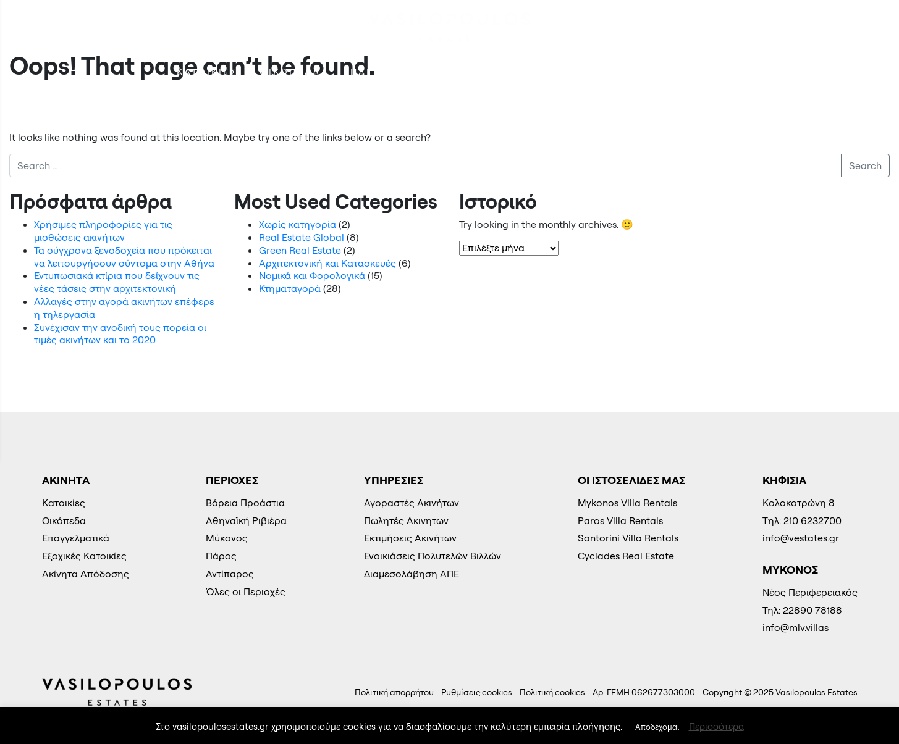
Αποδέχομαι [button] (657, 727)
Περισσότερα (716, 726)
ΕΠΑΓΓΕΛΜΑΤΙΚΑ (391, 72)
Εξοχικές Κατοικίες (530, 72)
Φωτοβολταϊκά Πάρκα (680, 72)
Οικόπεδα (290, 72)
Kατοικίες (207, 72)
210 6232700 (836, 28)
